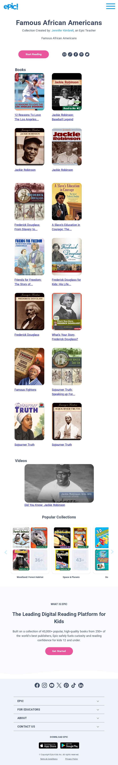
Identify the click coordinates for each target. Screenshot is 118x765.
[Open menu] (110, 7)
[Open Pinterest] (66, 685)
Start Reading (33, 54)
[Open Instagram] (44, 685)
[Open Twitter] (59, 685)
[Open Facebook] (37, 685)
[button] (30, 549)
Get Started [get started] (59, 651)
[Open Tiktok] (73, 685)
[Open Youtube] (51, 685)
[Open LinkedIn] (80, 685)
